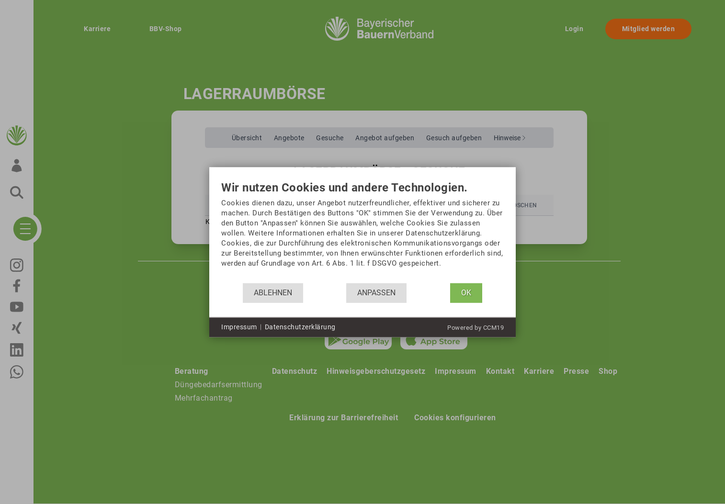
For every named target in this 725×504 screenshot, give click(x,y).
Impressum (239, 327)
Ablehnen (273, 292)
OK (466, 292)
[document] (362, 231)
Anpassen (376, 292)
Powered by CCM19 (475, 327)
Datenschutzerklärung (300, 327)
